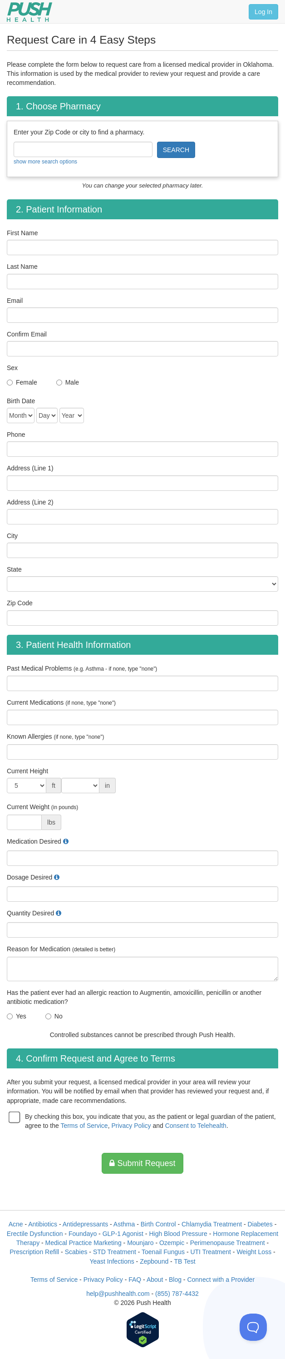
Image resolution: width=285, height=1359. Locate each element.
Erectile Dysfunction (35, 1233)
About (155, 1279)
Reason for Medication (61, 949)
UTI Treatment (210, 1251)
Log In (263, 11)
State (14, 569)
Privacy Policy (131, 1125)
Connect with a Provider (221, 1279)
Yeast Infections (111, 1261)
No (58, 1016)
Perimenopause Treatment (227, 1242)
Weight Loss (253, 1251)
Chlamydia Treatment (212, 1224)
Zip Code (20, 603)
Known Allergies (55, 736)
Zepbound (154, 1261)
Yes (21, 1016)
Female (26, 382)
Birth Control (158, 1224)
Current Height (27, 771)
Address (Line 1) (30, 468)
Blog (175, 1279)
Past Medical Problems (82, 668)
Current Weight (42, 806)
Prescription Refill (34, 1251)
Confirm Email (27, 334)
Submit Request (142, 1163)
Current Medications (61, 702)
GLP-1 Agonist (123, 1233)
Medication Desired (34, 841)
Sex (12, 367)
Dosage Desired (29, 877)
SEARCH (176, 149)
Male (72, 382)
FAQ (134, 1279)
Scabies (76, 1251)
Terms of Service (84, 1125)
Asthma (124, 1224)
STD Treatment (114, 1251)
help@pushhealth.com (118, 1293)
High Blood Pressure (178, 1233)
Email (15, 300)
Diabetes (260, 1224)
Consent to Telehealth (195, 1125)
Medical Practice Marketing (83, 1242)
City (12, 535)
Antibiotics (42, 1224)
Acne (16, 1224)
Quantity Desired (30, 913)
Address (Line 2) (30, 502)
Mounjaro (140, 1242)
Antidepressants (85, 1224)
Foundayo (83, 1233)
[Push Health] (29, 12)
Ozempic (171, 1242)
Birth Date (21, 401)
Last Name (22, 266)
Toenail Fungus (163, 1251)
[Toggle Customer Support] (253, 1327)
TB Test (184, 1261)
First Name (22, 233)
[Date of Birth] (20, 415)
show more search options (45, 161)
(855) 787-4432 (177, 1293)
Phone (16, 434)
